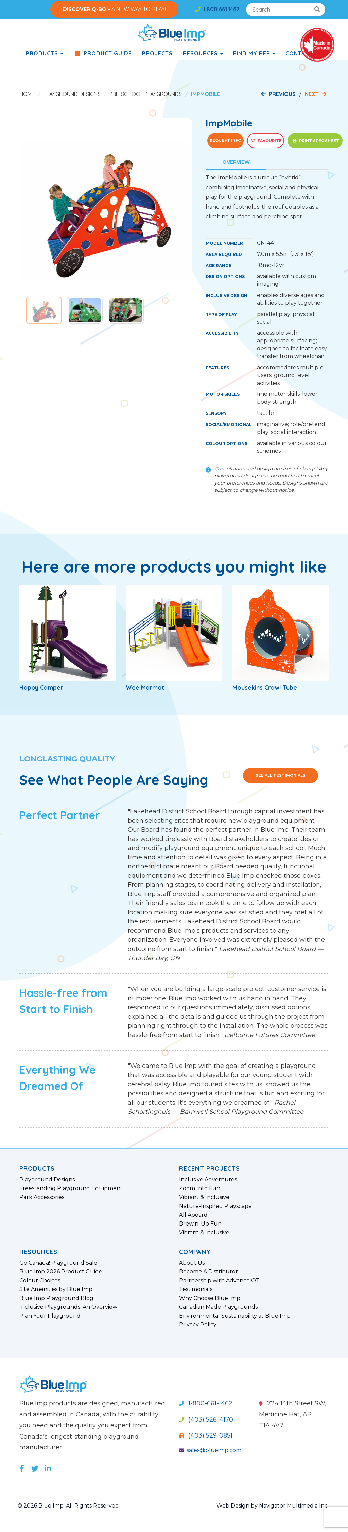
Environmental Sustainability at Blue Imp (235, 1316)
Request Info (225, 140)
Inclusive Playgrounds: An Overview (68, 1307)
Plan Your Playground (50, 1316)
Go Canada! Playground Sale (58, 1263)
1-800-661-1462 (205, 1403)
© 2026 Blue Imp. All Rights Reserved (68, 1505)
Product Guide (102, 53)
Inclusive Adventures (208, 1179)
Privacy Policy (197, 1324)
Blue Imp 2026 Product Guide (60, 1271)
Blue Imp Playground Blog (56, 1298)
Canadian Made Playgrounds (218, 1307)
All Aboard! (194, 1215)
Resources (203, 53)
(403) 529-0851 (205, 1435)
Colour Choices (39, 1280)
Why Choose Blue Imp (209, 1298)
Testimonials (195, 1289)
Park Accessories (41, 1197)
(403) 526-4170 (206, 1419)
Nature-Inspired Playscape (215, 1206)
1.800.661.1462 (217, 9)
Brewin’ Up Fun (200, 1224)
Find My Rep (254, 53)
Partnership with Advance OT (219, 1280)
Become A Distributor (208, 1271)
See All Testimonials (281, 775)
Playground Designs (72, 94)
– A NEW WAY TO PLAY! (114, 9)
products (44, 53)
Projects (157, 53)
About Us (192, 1263)
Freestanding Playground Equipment (71, 1188)
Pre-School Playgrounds (145, 94)
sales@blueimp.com (210, 1450)
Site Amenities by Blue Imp (55, 1289)
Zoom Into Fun (199, 1188)
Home (27, 94)
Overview (236, 162)
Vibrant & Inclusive (204, 1197)
